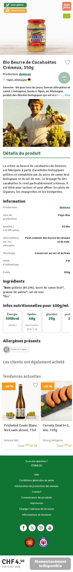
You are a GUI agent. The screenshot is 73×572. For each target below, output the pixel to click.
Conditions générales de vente (36, 480)
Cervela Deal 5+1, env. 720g (56, 427)
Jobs (36, 474)
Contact (36, 491)
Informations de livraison (36, 514)
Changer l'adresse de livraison (36, 509)
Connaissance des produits (36, 497)
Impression (36, 503)
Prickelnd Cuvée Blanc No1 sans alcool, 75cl (20, 427)
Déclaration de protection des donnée (36, 486)
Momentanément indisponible (50, 563)
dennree (25, 74)
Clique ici (36, 465)
